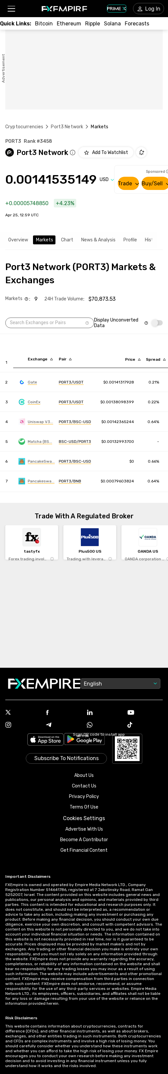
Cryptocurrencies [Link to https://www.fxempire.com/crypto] (24, 127)
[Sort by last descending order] (133, 359)
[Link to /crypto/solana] (112, 23)
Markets (44, 240)
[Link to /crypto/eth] (69, 23)
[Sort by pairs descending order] (65, 359)
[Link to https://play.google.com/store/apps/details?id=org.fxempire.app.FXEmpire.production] (84, 740)
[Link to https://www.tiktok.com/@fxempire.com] (145, 725)
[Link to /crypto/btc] (44, 23)
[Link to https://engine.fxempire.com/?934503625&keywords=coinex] (29, 402)
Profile (130, 240)
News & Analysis (98, 240)
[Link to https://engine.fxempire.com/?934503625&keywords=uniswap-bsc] (35, 421)
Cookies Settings (84, 818)
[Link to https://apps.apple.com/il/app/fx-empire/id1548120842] (45, 740)
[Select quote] (107, 179)
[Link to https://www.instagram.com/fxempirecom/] (23, 725)
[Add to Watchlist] (106, 152)
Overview (18, 240)
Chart (67, 240)
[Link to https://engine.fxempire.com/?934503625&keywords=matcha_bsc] (35, 441)
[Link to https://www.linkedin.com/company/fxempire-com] (104, 713)
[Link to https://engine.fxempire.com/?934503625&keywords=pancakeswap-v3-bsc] (36, 461)
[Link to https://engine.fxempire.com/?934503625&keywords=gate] (27, 382)
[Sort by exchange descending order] (40, 359)
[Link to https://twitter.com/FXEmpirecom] (23, 713)
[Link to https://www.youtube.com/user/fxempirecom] (145, 713)
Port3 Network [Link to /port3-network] (67, 127)
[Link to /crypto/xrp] (92, 23)
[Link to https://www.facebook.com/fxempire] (63, 713)
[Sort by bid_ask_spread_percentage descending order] (156, 359)
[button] (11, 9)
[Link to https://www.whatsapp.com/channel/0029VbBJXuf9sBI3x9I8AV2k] (104, 725)
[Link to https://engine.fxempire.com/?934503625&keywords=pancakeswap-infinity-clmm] (36, 481)
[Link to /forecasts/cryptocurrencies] (137, 23)
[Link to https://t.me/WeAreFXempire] (63, 725)
